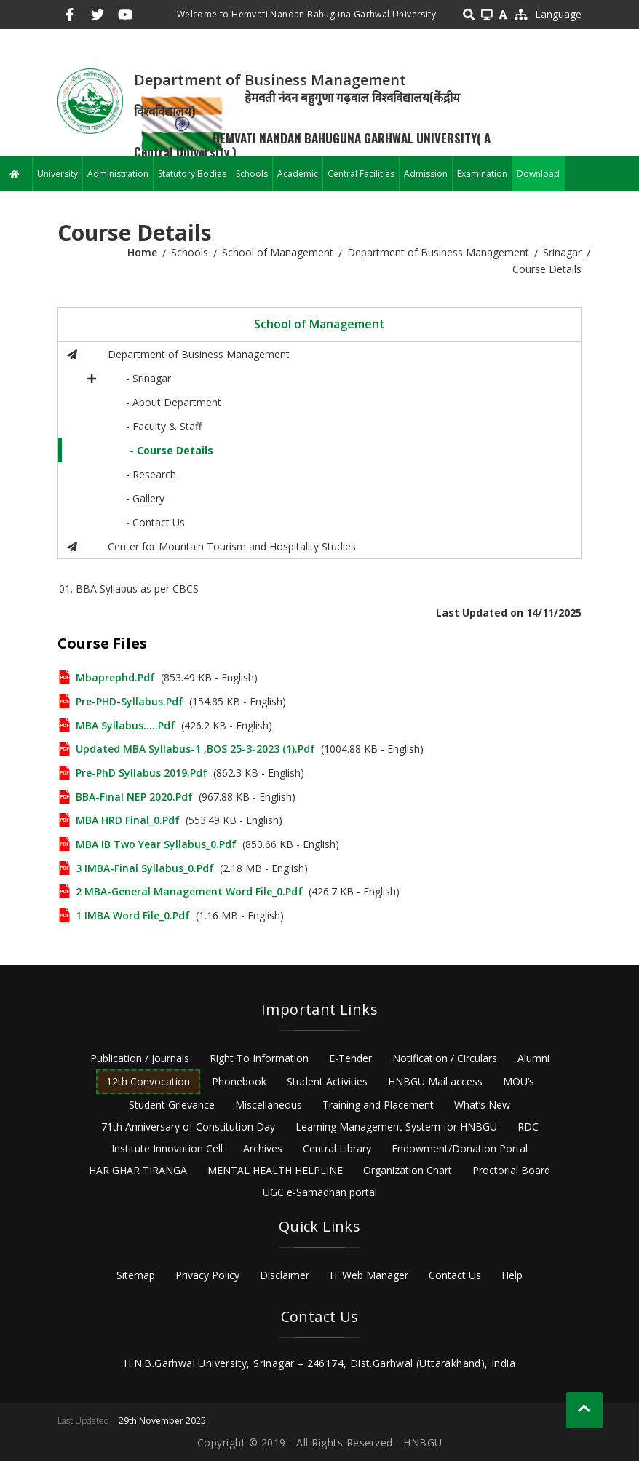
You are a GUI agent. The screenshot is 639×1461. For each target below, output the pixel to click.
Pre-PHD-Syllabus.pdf (129, 701)
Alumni (533, 1058)
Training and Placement (378, 1105)
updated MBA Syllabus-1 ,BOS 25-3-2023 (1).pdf (195, 749)
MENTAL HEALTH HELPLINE (275, 1170)
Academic (297, 173)
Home (142, 252)
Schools (252, 173)
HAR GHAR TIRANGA (138, 1170)
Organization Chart (407, 1170)
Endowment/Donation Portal (460, 1148)
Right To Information (259, 1058)
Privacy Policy (207, 1275)
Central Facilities (361, 173)
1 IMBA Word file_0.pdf (133, 915)
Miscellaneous (268, 1105)
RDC (528, 1126)
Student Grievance (172, 1105)
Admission (426, 173)
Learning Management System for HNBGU (396, 1126)
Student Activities (327, 1081)
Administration (117, 173)
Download (538, 173)
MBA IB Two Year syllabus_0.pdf (156, 844)
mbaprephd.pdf (115, 677)
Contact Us (455, 1275)
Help (512, 1275)
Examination (482, 173)
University (57, 173)
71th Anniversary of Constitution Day (188, 1126)
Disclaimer (284, 1275)
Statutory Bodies (192, 173)
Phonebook (239, 1081)
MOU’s (518, 1081)
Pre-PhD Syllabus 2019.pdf (141, 773)
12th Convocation (148, 1081)
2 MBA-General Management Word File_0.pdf (189, 891)
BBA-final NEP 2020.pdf (134, 797)
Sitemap (135, 1275)
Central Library (337, 1148)
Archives (262, 1148)
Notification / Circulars (444, 1058)
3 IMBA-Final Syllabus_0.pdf (145, 868)
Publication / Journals (139, 1058)
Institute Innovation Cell (167, 1148)
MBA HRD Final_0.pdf (128, 820)
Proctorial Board (511, 1170)
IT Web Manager (369, 1275)
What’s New (482, 1105)
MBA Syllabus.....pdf (125, 725)
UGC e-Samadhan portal (320, 1192)
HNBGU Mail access (435, 1081)
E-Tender (350, 1058)
